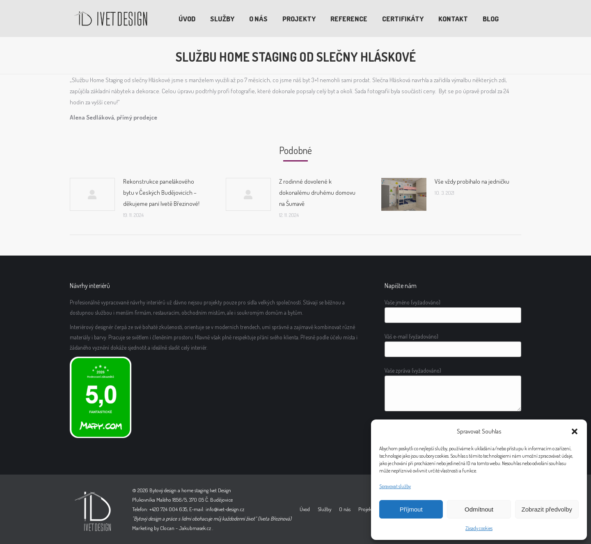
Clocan (167, 528)
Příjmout (411, 509)
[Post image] (92, 194)
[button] (574, 431)
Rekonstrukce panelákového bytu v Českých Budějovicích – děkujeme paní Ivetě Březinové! (161, 192)
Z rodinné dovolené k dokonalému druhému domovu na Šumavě (317, 192)
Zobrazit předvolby (547, 509)
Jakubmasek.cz (195, 528)
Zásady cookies (478, 528)
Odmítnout (479, 509)
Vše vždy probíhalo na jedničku (472, 181)
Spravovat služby (395, 486)
